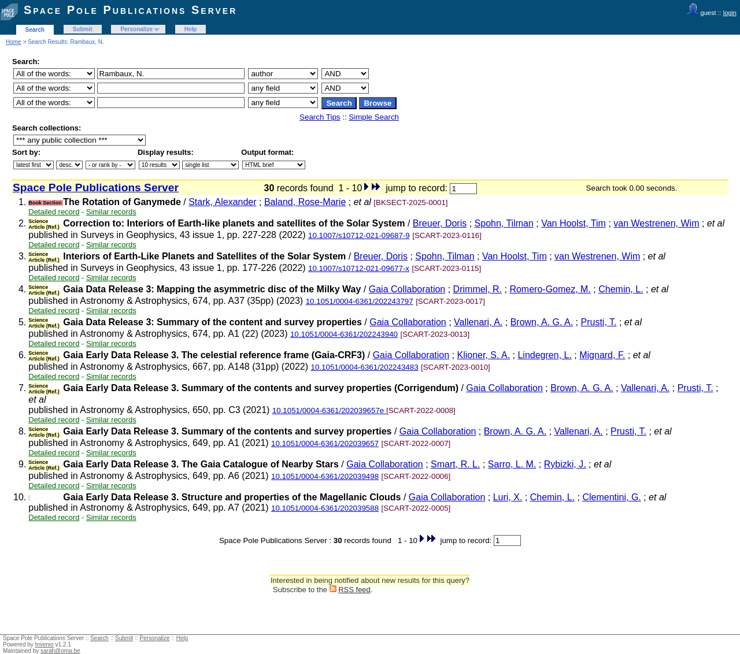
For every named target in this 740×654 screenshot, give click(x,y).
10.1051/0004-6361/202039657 (325, 443)
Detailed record (53, 211)
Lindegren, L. (544, 355)
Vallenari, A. (478, 322)
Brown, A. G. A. (542, 322)
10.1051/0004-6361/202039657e (329, 410)
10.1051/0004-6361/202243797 (359, 301)
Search (35, 30)
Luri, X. (508, 497)
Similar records (111, 211)
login (730, 12)
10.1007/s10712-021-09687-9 (359, 235)
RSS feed (354, 589)
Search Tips (319, 117)
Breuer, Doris (440, 223)
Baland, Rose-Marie (305, 202)
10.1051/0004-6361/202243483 (365, 367)
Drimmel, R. (477, 289)
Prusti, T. (598, 322)
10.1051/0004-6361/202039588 (325, 508)
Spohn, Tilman (504, 223)
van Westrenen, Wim (656, 223)
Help (190, 29)
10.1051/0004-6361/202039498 (325, 476)
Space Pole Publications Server (130, 9)
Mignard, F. (602, 355)
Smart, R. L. (455, 464)
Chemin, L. (620, 289)
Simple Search (374, 117)
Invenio (44, 644)
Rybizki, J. (565, 464)
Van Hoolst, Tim (573, 223)
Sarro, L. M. (512, 464)
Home (13, 42)
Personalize (136, 29)
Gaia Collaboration (407, 289)
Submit (82, 29)
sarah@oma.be (60, 651)
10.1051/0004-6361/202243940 (344, 334)
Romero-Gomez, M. (549, 289)
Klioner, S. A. (483, 355)
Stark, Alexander (222, 202)
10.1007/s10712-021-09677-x (358, 268)
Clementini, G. (611, 497)
